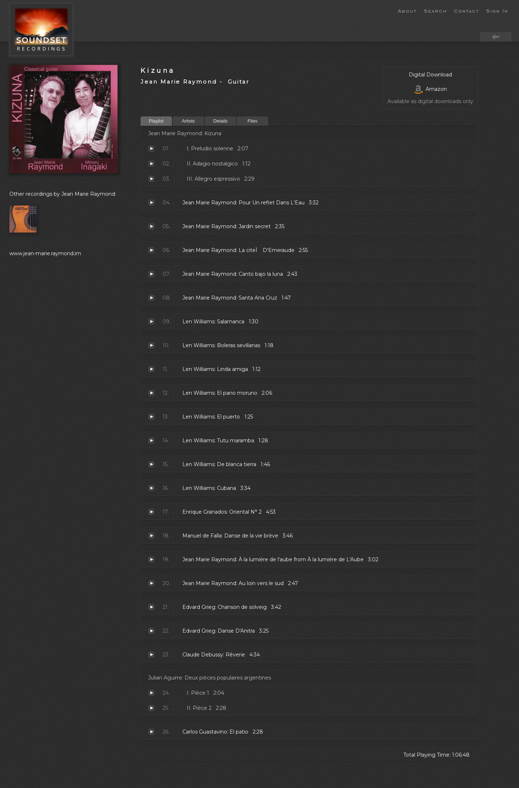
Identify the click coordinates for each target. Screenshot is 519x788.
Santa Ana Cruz (151, 298)
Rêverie (151, 654)
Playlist (156, 121)
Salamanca (151, 321)
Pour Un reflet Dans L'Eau (151, 202)
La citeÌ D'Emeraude (151, 250)
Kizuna (158, 70)
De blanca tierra (151, 464)
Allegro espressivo (151, 179)
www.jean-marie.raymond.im (45, 253)
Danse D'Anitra (151, 631)
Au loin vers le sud (151, 583)
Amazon (430, 89)
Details (220, 121)
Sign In (497, 10)
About (407, 10)
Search (435, 10)
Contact (466, 10)
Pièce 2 (151, 708)
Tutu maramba (151, 440)
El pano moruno (151, 393)
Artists (188, 121)
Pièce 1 (151, 693)
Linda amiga (151, 369)
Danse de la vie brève (151, 535)
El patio (151, 732)
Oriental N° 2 (151, 512)
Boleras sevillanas (151, 345)
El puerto (151, 416)
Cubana (151, 488)
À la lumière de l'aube (151, 559)
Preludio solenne (151, 148)
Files (252, 121)
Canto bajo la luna (151, 274)
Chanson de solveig (151, 607)
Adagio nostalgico (151, 163)
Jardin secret (151, 226)
